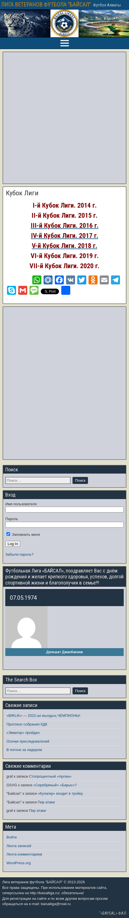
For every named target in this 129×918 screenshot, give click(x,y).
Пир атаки (46, 802)
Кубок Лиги (22, 193)
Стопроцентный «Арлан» (50, 776)
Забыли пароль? (19, 554)
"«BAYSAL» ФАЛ (112, 913)
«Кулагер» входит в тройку (60, 793)
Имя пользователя (21, 504)
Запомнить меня (23, 534)
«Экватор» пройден (23, 733)
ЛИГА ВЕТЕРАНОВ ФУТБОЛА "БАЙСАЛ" (46, 4)
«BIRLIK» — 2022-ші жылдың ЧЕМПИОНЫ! (43, 715)
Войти (11, 837)
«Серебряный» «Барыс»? (55, 785)
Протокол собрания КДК (26, 724)
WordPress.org (18, 863)
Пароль (11, 519)
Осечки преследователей (27, 741)
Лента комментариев (24, 854)
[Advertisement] (63, 117)
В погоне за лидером (24, 750)
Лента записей (18, 846)
